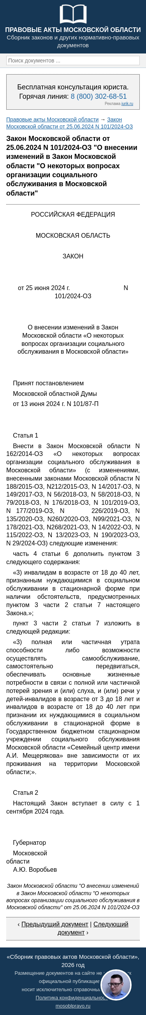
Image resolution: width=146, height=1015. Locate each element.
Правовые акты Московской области (52, 119)
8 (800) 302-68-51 (99, 96)
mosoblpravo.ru (73, 1006)
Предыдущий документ (54, 924)
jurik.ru (127, 104)
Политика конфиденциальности (73, 998)
